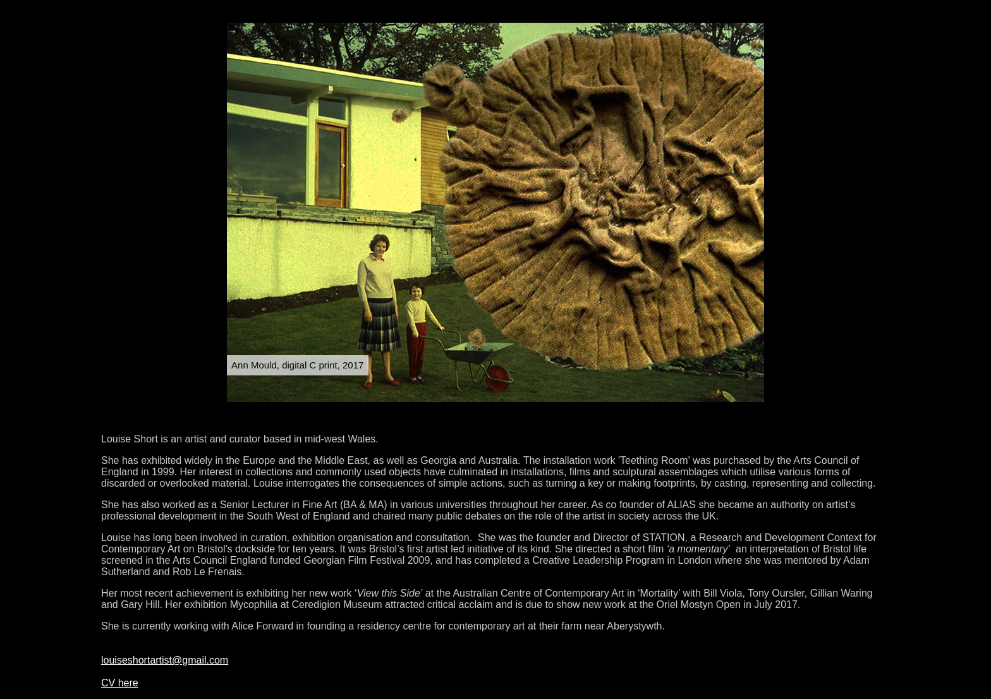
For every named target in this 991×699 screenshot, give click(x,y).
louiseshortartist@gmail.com (164, 660)
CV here (119, 683)
